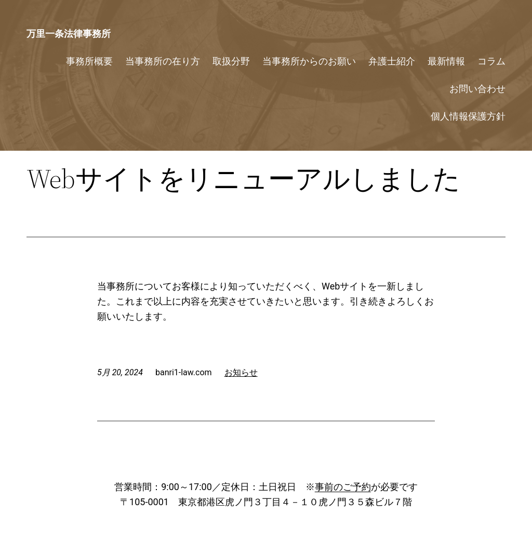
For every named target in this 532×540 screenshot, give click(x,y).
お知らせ (241, 372)
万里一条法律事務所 (68, 33)
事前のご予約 (343, 486)
